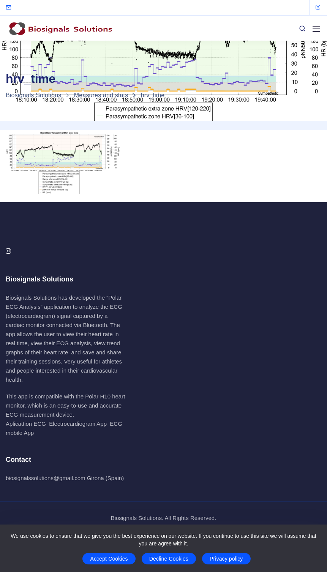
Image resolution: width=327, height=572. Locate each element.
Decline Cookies (168, 559)
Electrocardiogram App (78, 423)
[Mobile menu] (316, 29)
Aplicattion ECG (26, 423)
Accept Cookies (109, 559)
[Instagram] (318, 7)
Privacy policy (226, 559)
